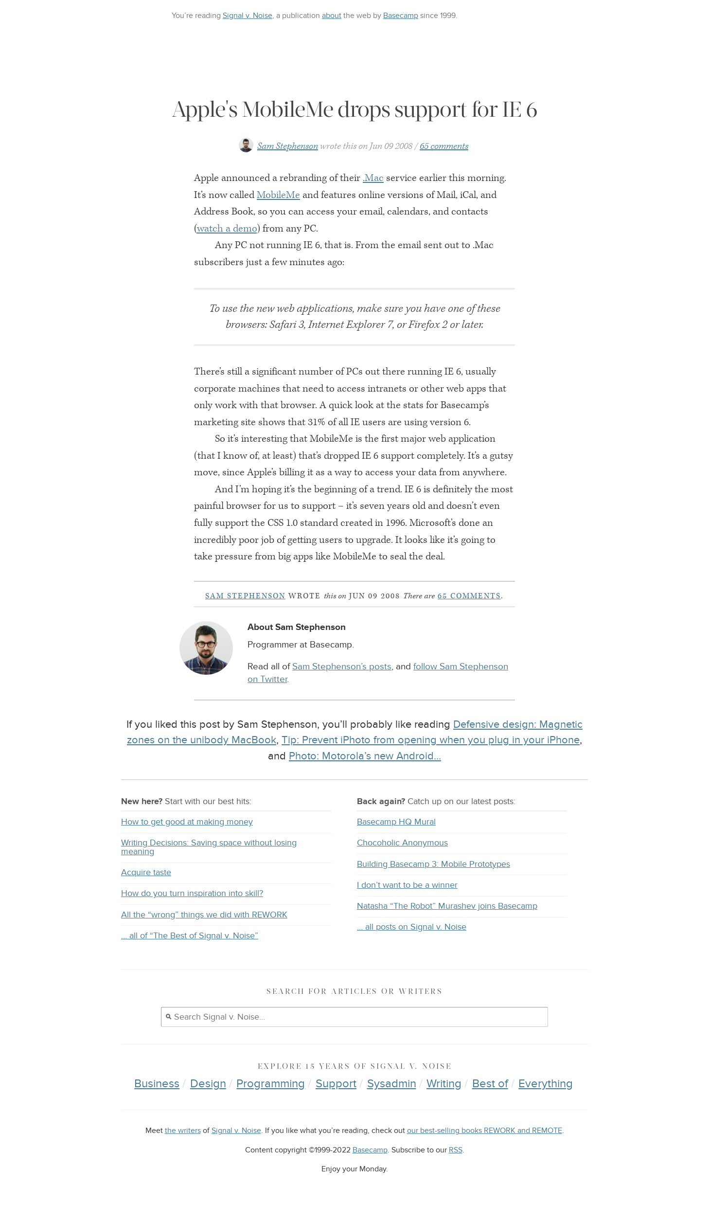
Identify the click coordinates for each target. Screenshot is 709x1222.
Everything (545, 1084)
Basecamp (400, 15)
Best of (490, 1084)
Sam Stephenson (287, 146)
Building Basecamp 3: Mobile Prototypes (433, 864)
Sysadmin (391, 1084)
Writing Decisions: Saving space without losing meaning (209, 847)
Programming (270, 1084)
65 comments (444, 146)
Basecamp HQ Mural (396, 822)
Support (336, 1084)
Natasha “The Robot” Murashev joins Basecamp (447, 906)
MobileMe (278, 195)
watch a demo (227, 228)
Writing (443, 1084)
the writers (183, 1130)
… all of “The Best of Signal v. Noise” (189, 936)
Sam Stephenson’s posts (341, 666)
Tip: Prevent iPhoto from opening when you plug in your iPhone (431, 740)
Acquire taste (146, 872)
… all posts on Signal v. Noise (411, 927)
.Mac (373, 178)
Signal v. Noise (247, 15)
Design (208, 1084)
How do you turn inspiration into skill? (192, 893)
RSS (455, 1150)
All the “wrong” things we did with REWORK (204, 915)
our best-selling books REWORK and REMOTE (484, 1130)
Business (156, 1084)
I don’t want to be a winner (407, 885)
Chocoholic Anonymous (402, 843)
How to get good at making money (187, 822)
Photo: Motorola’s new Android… (365, 756)
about (331, 15)
